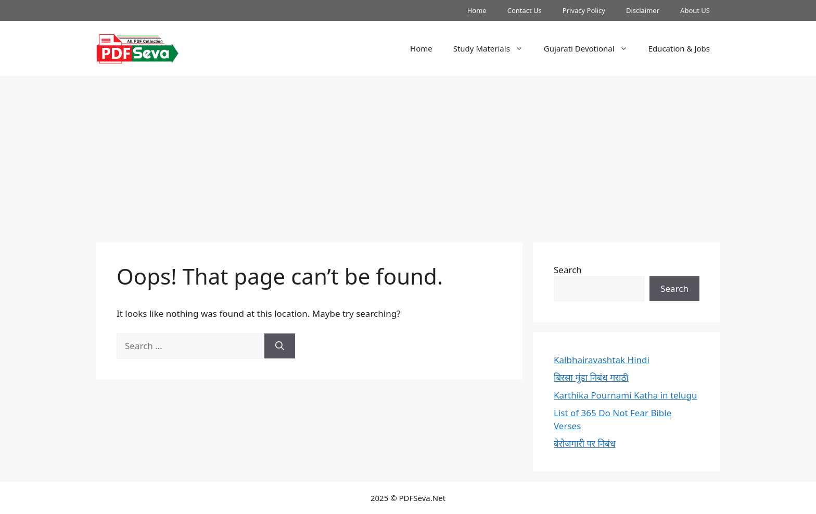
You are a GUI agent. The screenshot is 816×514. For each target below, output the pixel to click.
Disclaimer (642, 10)
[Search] (279, 345)
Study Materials (493, 48)
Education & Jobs (679, 48)
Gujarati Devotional (591, 48)
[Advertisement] (408, 154)
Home (477, 10)
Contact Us (524, 10)
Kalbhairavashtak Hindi (601, 360)
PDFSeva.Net (422, 498)
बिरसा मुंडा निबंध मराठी (591, 377)
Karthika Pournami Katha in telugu (625, 395)
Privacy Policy (584, 10)
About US (695, 10)
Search (568, 270)
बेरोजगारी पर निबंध (584, 443)
